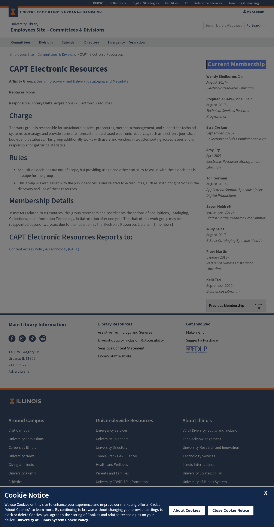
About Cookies (186, 510)
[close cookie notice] (266, 493)
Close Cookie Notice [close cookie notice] (230, 510)
